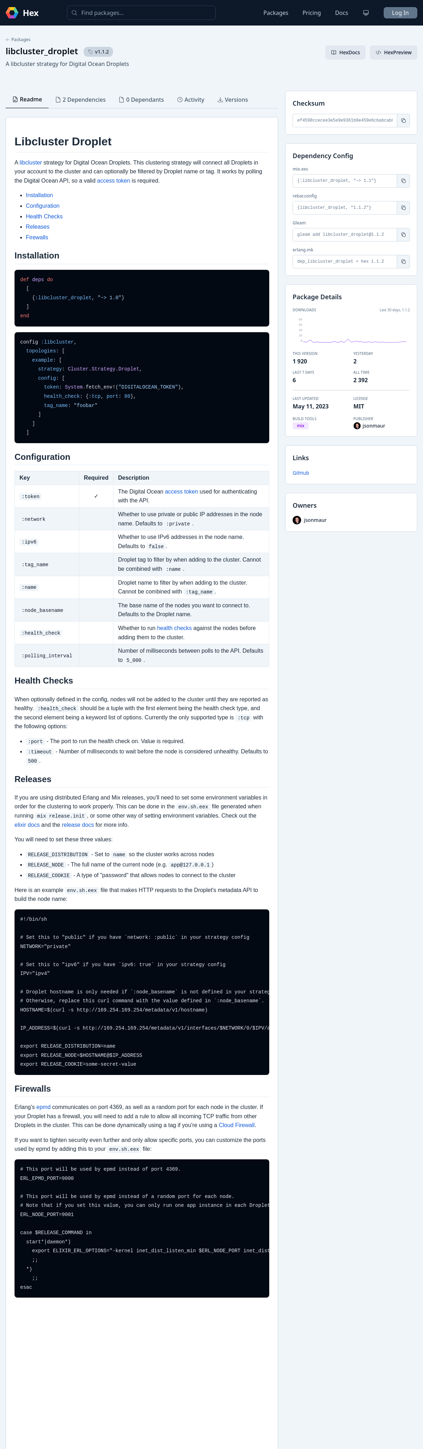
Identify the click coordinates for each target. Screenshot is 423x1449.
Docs (341, 13)
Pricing (312, 13)
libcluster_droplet (42, 51)
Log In (400, 13)
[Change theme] (366, 12)
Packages (276, 13)
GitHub (301, 472)
